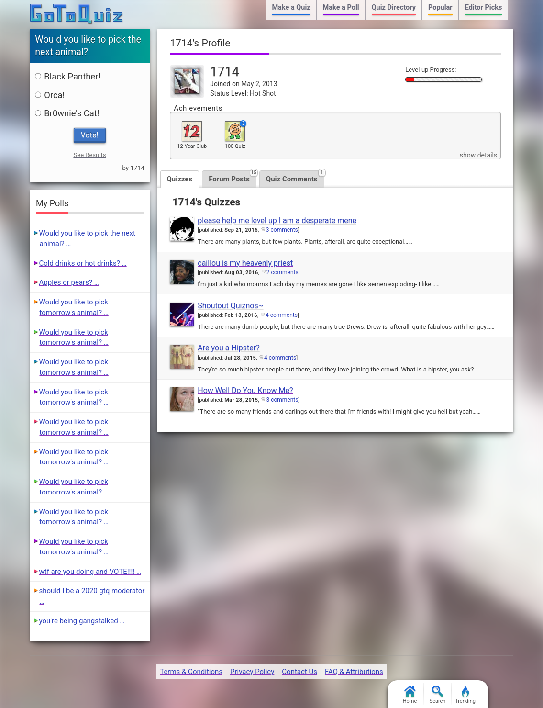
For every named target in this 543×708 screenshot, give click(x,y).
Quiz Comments (295, 176)
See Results (89, 154)
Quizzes (180, 179)
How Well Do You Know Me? (245, 390)
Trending (465, 695)
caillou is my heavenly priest (245, 263)
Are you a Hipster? (228, 347)
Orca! (50, 95)
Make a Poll (341, 7)
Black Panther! (67, 76)
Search (438, 695)
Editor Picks (483, 7)
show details (478, 155)
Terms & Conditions (191, 671)
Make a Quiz (291, 7)
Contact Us (299, 671)
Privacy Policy (252, 671)
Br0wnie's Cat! (67, 113)
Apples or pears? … (69, 282)
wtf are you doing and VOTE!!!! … (90, 571)
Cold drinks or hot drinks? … (83, 263)
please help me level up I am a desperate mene (277, 220)
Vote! (90, 135)
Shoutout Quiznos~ (230, 305)
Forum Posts (232, 176)
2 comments (282, 272)
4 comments (282, 315)
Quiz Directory (394, 7)
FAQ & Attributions (354, 671)
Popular (440, 7)
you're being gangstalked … (82, 621)
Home (410, 695)
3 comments (282, 229)
